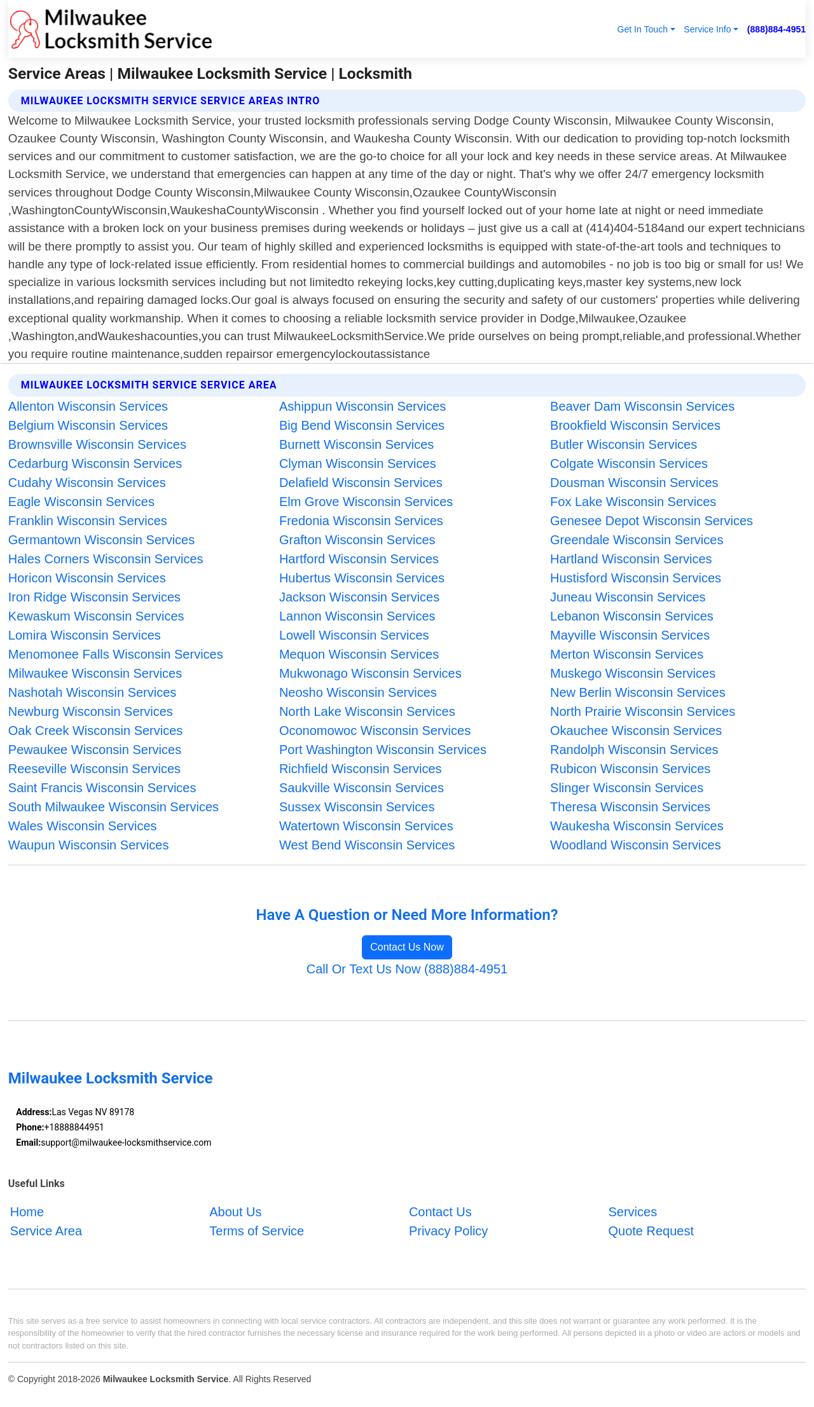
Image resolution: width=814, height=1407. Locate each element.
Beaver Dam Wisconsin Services (642, 406)
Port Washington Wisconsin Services (382, 750)
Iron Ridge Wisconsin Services (94, 597)
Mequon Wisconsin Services (359, 654)
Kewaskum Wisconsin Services (96, 616)
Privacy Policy (448, 1231)
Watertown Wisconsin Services (366, 826)
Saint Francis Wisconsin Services (102, 788)
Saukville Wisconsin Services (361, 788)
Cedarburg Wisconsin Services (95, 463)
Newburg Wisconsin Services (90, 711)
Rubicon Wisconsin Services (630, 769)
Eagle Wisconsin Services (81, 502)
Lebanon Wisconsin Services (632, 616)
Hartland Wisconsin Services (631, 559)
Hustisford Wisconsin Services (635, 578)
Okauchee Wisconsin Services (636, 731)
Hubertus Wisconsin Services (362, 578)
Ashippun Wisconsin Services (362, 406)
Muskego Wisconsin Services (632, 673)
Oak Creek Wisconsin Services (95, 731)
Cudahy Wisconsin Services (87, 483)
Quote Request (651, 1231)
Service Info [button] (707, 29)
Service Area (46, 1231)
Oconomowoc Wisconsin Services (375, 731)
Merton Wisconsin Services (626, 654)
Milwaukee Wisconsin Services (95, 673)
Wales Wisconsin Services (82, 826)
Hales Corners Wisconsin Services (106, 559)
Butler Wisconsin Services (623, 444)
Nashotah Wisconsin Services (92, 692)
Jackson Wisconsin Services (359, 597)
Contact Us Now (407, 947)
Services (632, 1212)
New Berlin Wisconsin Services (638, 692)
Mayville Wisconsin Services (630, 635)
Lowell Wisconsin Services (354, 635)
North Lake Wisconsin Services (367, 711)
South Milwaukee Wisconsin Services (113, 807)
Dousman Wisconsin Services (634, 483)
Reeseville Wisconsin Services (94, 769)
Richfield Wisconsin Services (360, 769)
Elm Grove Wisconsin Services (366, 502)
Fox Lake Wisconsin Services (633, 502)
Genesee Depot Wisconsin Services (651, 521)
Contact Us (440, 1212)
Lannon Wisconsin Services (357, 616)
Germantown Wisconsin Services (101, 540)
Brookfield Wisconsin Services (635, 425)
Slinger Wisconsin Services (626, 788)
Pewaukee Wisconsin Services (94, 750)
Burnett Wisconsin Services (356, 444)
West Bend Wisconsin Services (367, 845)
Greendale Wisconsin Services (636, 540)
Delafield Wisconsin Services (361, 483)
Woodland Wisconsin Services (635, 845)
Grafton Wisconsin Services (357, 540)
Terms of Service (256, 1231)
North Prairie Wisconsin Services (642, 711)
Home (27, 1212)
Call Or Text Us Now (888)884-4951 (407, 969)
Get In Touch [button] (642, 29)
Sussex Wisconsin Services (357, 807)
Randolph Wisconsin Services (634, 750)
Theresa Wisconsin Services (630, 807)
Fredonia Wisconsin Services (361, 521)
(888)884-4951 (776, 29)
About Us (235, 1212)
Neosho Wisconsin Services (358, 692)
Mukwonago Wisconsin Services (370, 673)
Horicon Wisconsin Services (87, 578)
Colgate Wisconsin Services (629, 463)
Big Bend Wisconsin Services (362, 425)
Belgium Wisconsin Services (88, 425)
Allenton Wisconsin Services (88, 406)
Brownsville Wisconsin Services (97, 444)
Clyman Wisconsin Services (357, 463)
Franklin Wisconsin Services (87, 521)
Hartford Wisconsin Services (359, 559)
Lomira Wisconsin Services (84, 635)
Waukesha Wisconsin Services (637, 826)
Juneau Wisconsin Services (628, 597)
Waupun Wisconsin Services (88, 845)
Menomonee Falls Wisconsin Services (115, 654)
